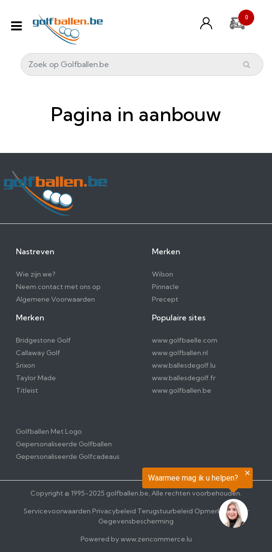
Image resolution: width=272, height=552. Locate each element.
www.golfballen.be (181, 390)
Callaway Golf (38, 352)
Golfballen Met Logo (49, 431)
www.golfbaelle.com (185, 340)
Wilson (162, 274)
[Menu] (16, 25)
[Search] (142, 64)
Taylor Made (36, 377)
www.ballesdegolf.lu (184, 365)
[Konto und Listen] (208, 23)
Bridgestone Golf (43, 340)
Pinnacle (165, 286)
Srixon (25, 365)
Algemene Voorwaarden (55, 299)
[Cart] (237, 22)
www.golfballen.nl (180, 352)
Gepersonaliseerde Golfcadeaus (68, 456)
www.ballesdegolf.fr (184, 377)
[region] (153, 500)
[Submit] (246, 64)
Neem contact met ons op (58, 286)
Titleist (27, 390)
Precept (165, 299)
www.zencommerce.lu (156, 539)
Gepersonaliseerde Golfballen (64, 444)
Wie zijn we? (35, 274)
